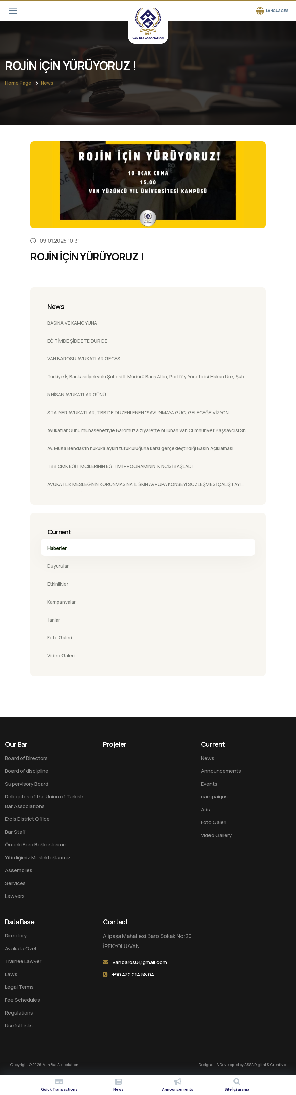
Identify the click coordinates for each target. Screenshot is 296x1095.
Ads (205, 809)
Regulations (19, 1012)
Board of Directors (26, 758)
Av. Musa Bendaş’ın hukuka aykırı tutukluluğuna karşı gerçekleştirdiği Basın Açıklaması (140, 448)
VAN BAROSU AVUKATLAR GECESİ (84, 358)
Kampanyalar (61, 602)
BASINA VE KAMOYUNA (72, 323)
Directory (16, 935)
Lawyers (15, 896)
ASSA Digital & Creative (265, 1064)
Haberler (57, 548)
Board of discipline (26, 770)
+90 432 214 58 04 (133, 974)
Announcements (221, 770)
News (47, 82)
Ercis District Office (27, 818)
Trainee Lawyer (23, 961)
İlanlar (53, 619)
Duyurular (58, 566)
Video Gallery (216, 835)
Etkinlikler (57, 584)
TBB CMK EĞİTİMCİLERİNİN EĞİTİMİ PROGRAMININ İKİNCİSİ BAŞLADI (120, 466)
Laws (11, 974)
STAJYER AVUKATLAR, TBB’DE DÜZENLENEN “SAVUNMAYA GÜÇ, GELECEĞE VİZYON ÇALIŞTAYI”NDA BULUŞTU (138, 414)
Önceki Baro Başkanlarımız (36, 844)
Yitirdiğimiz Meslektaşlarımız (38, 857)
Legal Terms (19, 987)
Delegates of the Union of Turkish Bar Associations (44, 801)
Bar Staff (15, 831)
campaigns (214, 796)
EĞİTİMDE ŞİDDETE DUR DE (77, 340)
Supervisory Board (26, 783)
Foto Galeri (59, 637)
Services (15, 883)
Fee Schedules (22, 999)
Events (209, 783)
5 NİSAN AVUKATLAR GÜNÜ (76, 394)
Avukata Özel (20, 948)
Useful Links (19, 1025)
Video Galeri (61, 655)
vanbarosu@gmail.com (140, 962)
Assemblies (18, 870)
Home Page (18, 82)
